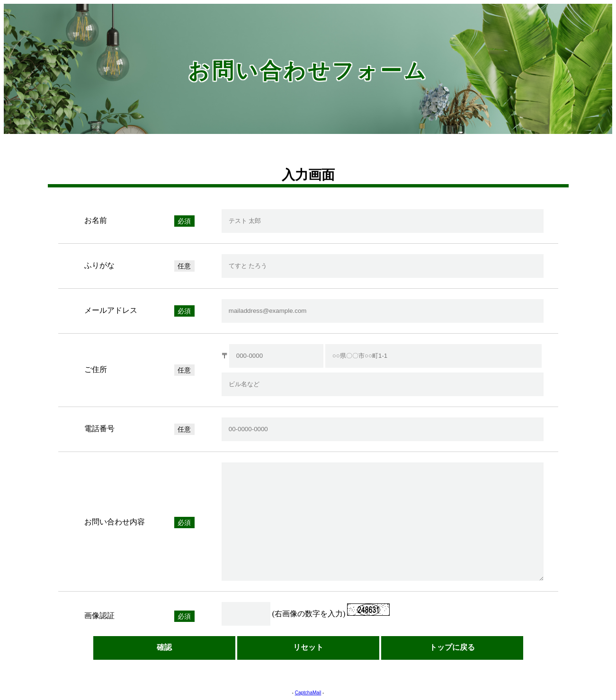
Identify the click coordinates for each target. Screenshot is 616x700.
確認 (164, 647)
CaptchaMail (308, 692)
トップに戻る (452, 647)
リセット (308, 647)
